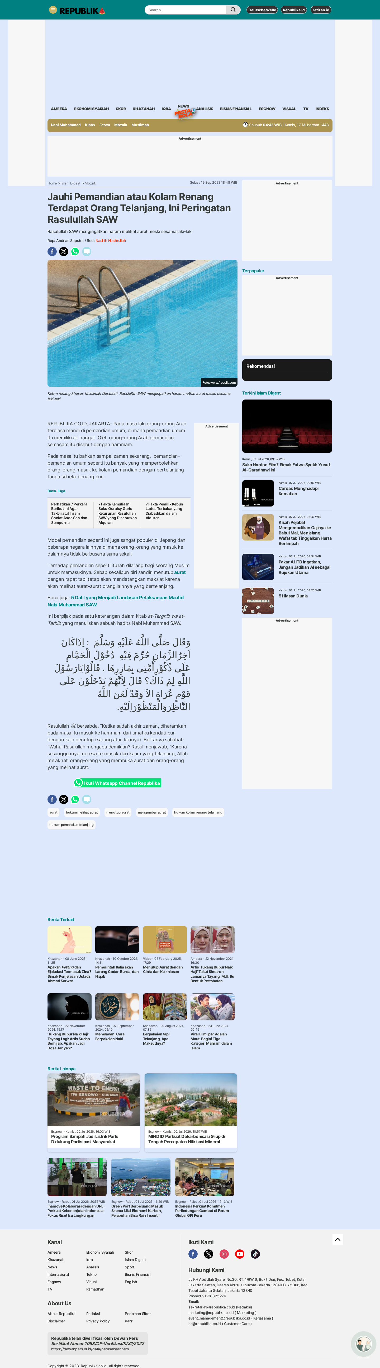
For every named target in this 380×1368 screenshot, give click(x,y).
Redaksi (93, 1313)
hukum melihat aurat (82, 812)
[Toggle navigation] (53, 10)
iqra (166, 108)
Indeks (322, 108)
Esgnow (54, 1281)
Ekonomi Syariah (91, 108)
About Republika (61, 1313)
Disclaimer (56, 1321)
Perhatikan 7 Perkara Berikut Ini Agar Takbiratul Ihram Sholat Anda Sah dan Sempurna (69, 513)
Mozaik (120, 125)
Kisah (90, 125)
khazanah (144, 108)
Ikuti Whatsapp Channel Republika (118, 782)
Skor (128, 1252)
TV (306, 108)
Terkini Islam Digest (261, 393)
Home (52, 183)
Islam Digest (70, 183)
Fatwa (104, 125)
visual (289, 108)
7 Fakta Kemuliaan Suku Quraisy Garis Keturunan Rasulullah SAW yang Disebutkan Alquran (117, 513)
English (131, 1281)
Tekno (91, 1274)
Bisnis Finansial (236, 108)
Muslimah (140, 125)
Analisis (92, 1267)
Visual (91, 1281)
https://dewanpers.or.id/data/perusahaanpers (90, 1349)
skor (121, 108)
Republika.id (294, 10)
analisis (204, 108)
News (183, 107)
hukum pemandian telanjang (71, 824)
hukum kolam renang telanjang (198, 812)
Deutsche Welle (262, 10)
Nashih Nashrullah (111, 240)
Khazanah (56, 1259)
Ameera (54, 1252)
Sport (129, 1267)
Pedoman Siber (137, 1313)
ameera (59, 108)
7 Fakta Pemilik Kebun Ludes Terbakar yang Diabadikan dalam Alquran (164, 511)
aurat (179, 572)
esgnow (267, 108)
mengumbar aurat (152, 812)
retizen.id (321, 10)
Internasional (58, 1274)
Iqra (89, 1259)
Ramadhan (95, 1289)
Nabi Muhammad (66, 125)
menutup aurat (118, 812)
